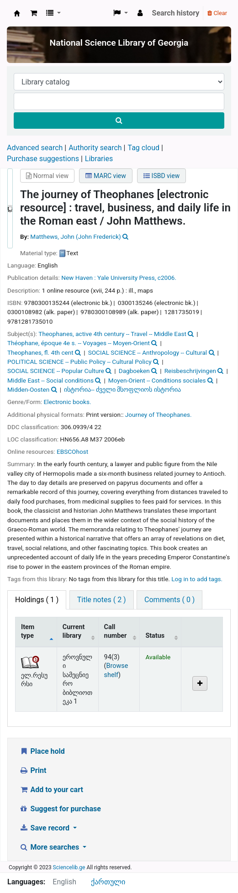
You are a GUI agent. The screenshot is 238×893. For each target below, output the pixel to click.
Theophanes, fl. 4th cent (40, 352)
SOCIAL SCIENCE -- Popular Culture (55, 370)
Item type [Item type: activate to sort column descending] (27, 631)
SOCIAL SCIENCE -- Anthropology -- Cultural (147, 352)
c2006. (167, 277)
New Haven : (78, 277)
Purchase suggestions (43, 158)
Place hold (42, 751)
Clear (217, 13)
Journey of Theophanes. (158, 414)
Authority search (95, 147)
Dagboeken (134, 370)
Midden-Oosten (28, 389)
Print (32, 770)
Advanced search (35, 147)
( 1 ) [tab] (36, 599)
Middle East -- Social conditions (50, 380)
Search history (176, 13)
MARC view (105, 175)
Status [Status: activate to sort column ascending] (154, 636)
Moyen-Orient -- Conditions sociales (157, 380)
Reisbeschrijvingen (190, 370)
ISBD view (161, 175)
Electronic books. (67, 401)
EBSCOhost (72, 451)
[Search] (119, 120)
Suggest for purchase (60, 808)
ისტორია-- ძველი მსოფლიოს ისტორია (122, 389)
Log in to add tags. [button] (196, 579)
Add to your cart (51, 789)
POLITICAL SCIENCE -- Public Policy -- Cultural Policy (79, 361)
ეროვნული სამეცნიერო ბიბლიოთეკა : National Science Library (17, 13)
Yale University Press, (126, 277)
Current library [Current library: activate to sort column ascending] (74, 631)
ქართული (108, 881)
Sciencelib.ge (69, 867)
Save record (45, 828)
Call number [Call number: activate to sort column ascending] (115, 631)
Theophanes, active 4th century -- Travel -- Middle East (112, 333)
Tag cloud (143, 147)
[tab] (101, 599)
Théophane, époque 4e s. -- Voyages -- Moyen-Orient (78, 343)
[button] (33, 13)
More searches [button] (50, 847)
